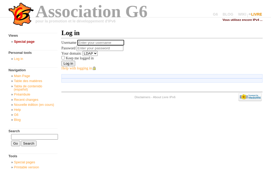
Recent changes (26, 100)
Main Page (22, 76)
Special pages (24, 162)
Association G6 (91, 11)
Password (68, 48)
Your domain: (71, 53)
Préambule (22, 94)
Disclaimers (142, 97)
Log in (18, 59)
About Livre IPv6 (164, 97)
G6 (215, 14)
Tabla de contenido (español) (28, 88)
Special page (24, 42)
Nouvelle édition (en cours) (34, 105)
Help (17, 110)
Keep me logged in (79, 58)
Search (14, 131)
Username (69, 43)
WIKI (242, 14)
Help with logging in (76, 68)
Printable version (26, 167)
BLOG (228, 14)
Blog (17, 120)
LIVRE (256, 14)
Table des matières (28, 81)
